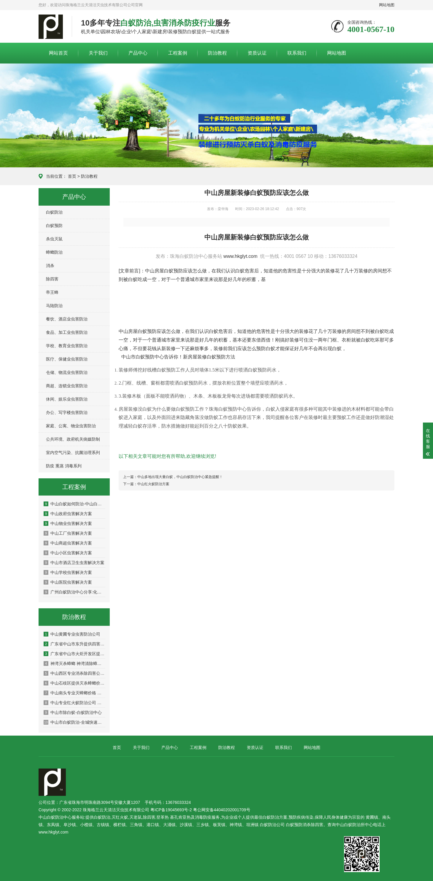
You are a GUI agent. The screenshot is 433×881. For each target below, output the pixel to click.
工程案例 (177, 52)
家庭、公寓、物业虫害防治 (71, 425)
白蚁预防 (54, 225)
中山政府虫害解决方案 (68, 513)
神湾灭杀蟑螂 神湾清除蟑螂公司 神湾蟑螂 (74, 663)
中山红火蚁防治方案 (153, 484)
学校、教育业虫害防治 (66, 345)
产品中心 (137, 52)
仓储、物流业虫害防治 (66, 372)
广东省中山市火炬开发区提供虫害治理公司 (74, 653)
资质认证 (257, 52)
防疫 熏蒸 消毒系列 (64, 465)
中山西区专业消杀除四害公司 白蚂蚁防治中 (74, 673)
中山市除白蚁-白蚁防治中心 (73, 712)
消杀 (50, 265)
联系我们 (296, 52)
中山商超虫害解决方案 (68, 543)
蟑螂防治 (54, 252)
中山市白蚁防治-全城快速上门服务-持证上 (74, 722)
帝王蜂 (52, 292)
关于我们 (98, 52)
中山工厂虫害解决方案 (68, 533)
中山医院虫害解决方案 (68, 582)
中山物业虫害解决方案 (68, 523)
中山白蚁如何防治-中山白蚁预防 (74, 503)
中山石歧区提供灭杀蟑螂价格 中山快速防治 (74, 683)
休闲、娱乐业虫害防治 (66, 399)
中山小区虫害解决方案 (68, 552)
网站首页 (58, 52)
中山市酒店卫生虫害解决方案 (74, 562)
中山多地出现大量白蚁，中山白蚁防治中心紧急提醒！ (180, 477)
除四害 (52, 279)
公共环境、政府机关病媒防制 (73, 439)
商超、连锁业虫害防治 (66, 385)
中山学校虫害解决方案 (68, 572)
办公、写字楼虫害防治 (66, 412)
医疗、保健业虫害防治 (66, 359)
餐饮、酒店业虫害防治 (66, 319)
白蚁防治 (54, 212)
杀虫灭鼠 (54, 238)
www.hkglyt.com (240, 256)
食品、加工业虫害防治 (66, 332)
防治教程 (217, 52)
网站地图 (386, 5)
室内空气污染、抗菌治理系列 (73, 452)
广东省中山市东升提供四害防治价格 (74, 644)
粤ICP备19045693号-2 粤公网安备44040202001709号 (200, 809)
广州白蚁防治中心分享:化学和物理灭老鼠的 (74, 592)
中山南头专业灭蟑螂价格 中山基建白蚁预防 (74, 692)
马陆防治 (54, 305)
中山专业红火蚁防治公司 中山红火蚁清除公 (74, 702)
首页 (72, 176)
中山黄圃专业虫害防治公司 (72, 634)
